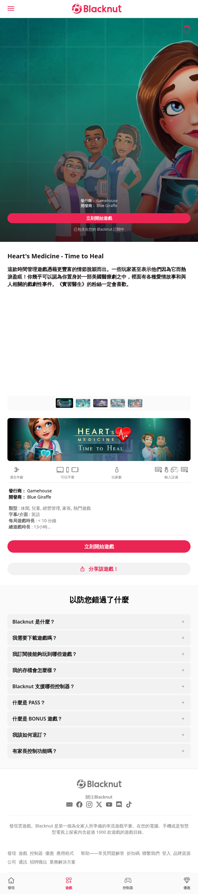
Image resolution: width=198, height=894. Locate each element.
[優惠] (187, 884)
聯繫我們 (151, 853)
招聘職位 (38, 862)
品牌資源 (182, 853)
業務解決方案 (63, 862)
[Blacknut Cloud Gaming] (96, 9)
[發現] (11, 884)
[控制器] (128, 884)
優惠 (49, 853)
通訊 (23, 862)
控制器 (36, 853)
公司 (11, 862)
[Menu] (10, 8)
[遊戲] (69, 884)
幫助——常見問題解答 (102, 853)
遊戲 (23, 853)
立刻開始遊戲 (99, 218)
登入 (166, 853)
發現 (11, 853)
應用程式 (65, 853)
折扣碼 (133, 853)
